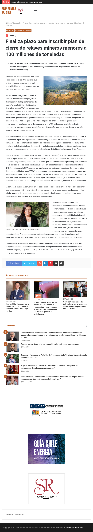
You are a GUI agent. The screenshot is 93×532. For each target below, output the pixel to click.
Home (9, 23)
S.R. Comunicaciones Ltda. (73, 527)
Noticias (28, 30)
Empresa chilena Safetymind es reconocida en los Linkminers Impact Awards (50, 344)
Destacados (17, 23)
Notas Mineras (19, 30)
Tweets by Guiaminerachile (15, 514)
